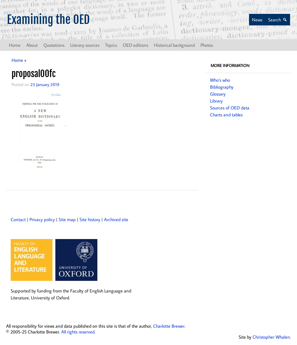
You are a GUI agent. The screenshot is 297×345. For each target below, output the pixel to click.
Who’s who (220, 80)
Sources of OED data (229, 108)
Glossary (218, 94)
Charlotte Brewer (169, 326)
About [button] (32, 45)
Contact (18, 219)
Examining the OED (48, 19)
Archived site (116, 219)
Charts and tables (226, 115)
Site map (67, 219)
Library (216, 101)
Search (274, 20)
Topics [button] (111, 45)
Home (15, 45)
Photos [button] (207, 45)
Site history (89, 219)
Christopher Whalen (271, 337)
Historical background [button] (174, 45)
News (257, 20)
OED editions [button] (135, 45)
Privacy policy (42, 219)
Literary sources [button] (84, 45)
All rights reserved (77, 332)
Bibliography (221, 87)
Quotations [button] (53, 45)
